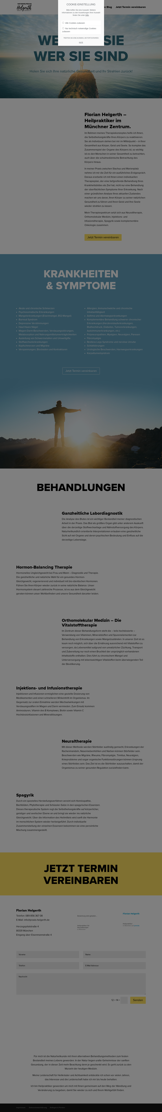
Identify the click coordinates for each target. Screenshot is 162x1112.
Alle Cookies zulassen (73, 23)
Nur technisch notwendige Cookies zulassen (79, 30)
